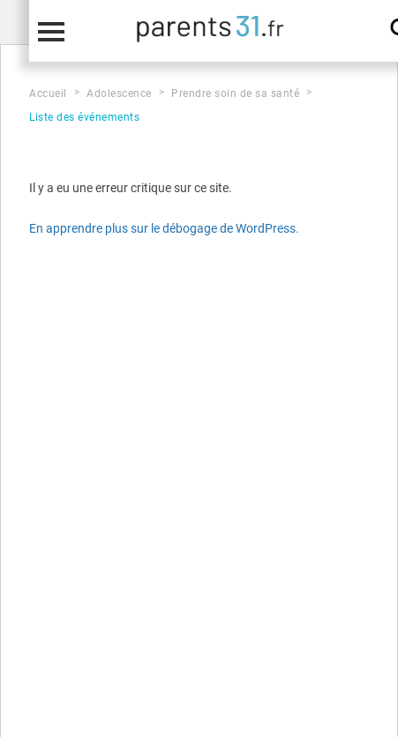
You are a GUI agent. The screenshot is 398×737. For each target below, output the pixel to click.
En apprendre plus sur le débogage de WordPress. (164, 228)
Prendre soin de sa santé (235, 93)
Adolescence (119, 93)
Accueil (48, 93)
